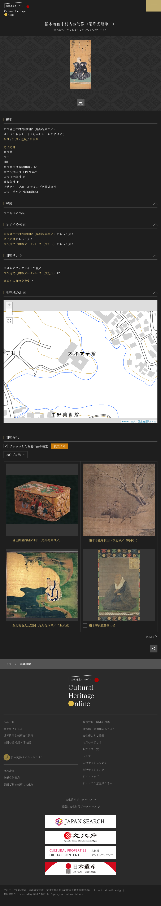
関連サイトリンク (93, 770)
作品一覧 (9, 722)
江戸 (15, 139)
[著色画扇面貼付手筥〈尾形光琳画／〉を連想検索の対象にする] (8, 540)
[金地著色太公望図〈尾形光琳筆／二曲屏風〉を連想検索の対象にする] (8, 625)
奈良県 (34, 139)
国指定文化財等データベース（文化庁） (30, 244)
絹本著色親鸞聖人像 (102, 625)
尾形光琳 (9, 147)
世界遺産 (9, 771)
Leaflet (125, 421)
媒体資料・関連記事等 (96, 722)
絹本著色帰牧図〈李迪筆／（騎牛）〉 (114, 540)
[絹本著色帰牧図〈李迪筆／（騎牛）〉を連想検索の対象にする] (85, 540)
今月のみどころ (92, 742)
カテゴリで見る (13, 729)
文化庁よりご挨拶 (93, 735)
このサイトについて (95, 763)
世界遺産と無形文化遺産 (19, 735)
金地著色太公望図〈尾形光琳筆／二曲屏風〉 (41, 625)
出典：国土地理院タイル (143, 421)
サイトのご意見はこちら (98, 783)
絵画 (6, 139)
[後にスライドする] (151, 636)
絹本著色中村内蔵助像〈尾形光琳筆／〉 (30, 234)
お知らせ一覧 (91, 749)
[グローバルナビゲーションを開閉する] (153, 6)
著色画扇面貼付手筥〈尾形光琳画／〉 (37, 540)
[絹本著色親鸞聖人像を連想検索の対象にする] (85, 625)
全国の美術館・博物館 (17, 742)
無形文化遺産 (12, 778)
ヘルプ (87, 756)
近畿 (24, 139)
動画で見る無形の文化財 (19, 784)
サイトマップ (91, 776)
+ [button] (9, 305)
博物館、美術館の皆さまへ (99, 729)
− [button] (9, 311)
